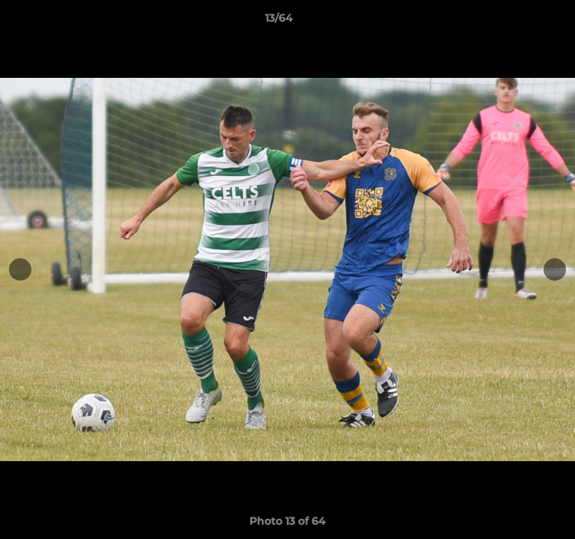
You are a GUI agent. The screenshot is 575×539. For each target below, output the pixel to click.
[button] (521, 21)
